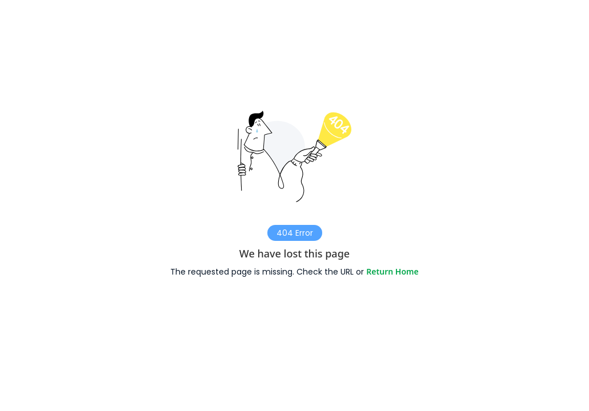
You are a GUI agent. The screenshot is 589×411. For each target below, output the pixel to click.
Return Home (392, 271)
